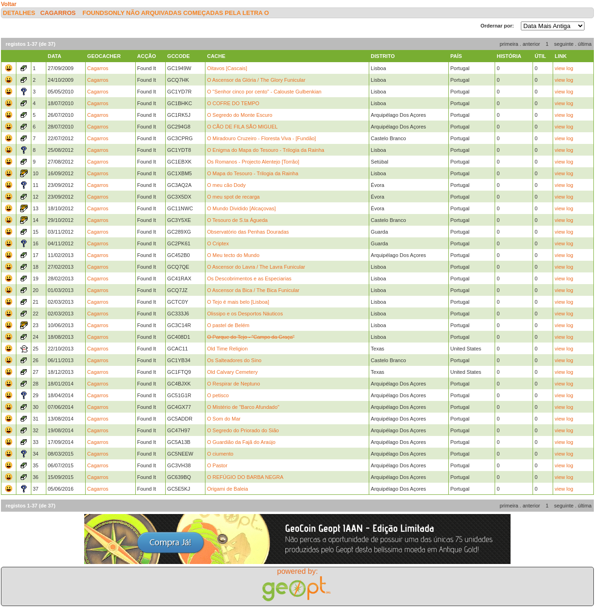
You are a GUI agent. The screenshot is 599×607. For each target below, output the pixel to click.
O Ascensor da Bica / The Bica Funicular (253, 290)
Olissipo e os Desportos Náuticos (245, 313)
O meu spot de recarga (233, 197)
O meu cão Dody (226, 185)
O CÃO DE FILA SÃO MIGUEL (242, 126)
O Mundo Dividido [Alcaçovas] (241, 208)
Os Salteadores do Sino (234, 360)
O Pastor (217, 465)
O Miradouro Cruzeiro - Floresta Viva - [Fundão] (261, 138)
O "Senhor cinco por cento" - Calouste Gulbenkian (264, 91)
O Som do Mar (224, 418)
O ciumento (220, 454)
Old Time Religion (227, 348)
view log (564, 68)
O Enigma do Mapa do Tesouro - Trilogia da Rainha (265, 150)
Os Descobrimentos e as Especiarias (249, 278)
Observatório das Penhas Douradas (248, 232)
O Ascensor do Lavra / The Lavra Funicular (256, 267)
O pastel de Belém (228, 325)
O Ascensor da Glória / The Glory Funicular (256, 80)
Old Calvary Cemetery (232, 372)
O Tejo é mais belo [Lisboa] (238, 302)
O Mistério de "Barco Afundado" (243, 407)
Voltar (8, 4)
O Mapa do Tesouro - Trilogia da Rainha (252, 173)
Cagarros (58, 12)
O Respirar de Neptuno (233, 383)
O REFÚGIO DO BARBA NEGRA (245, 477)
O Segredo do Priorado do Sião (243, 430)
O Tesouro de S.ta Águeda (237, 220)
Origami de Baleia (227, 489)
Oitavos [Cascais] (227, 68)
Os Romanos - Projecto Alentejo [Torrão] (253, 161)
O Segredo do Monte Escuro (239, 115)
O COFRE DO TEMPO (233, 103)
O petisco (217, 395)
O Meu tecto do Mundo (233, 255)
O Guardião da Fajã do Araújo (241, 442)
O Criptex (217, 243)
